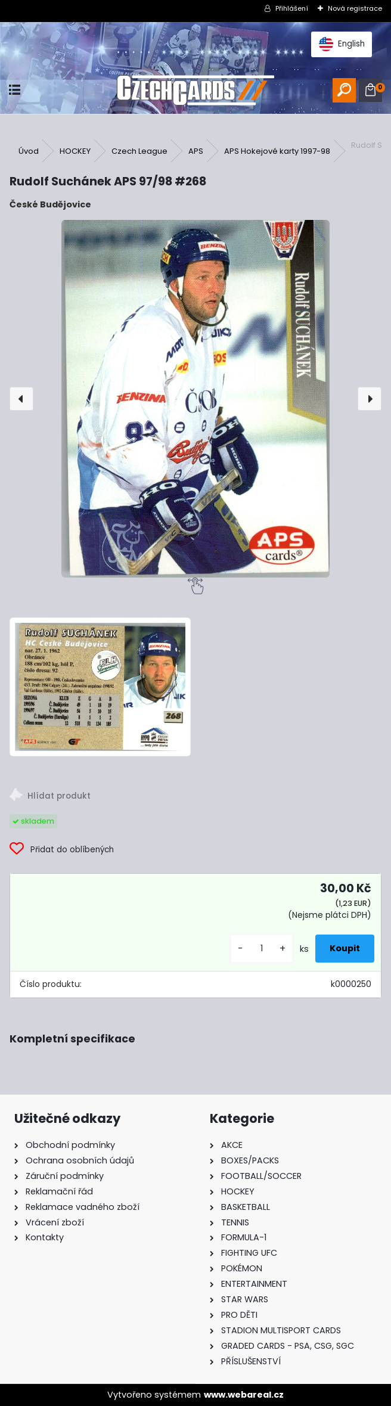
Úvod (28, 151)
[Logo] (196, 90)
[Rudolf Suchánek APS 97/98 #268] (195, 399)
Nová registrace (355, 8)
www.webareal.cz (244, 1395)
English (342, 44)
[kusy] (261, 948)
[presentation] (21, 399)
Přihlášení (291, 8)
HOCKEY (75, 151)
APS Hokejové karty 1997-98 (277, 151)
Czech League (139, 151)
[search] (344, 90)
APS (195, 151)
